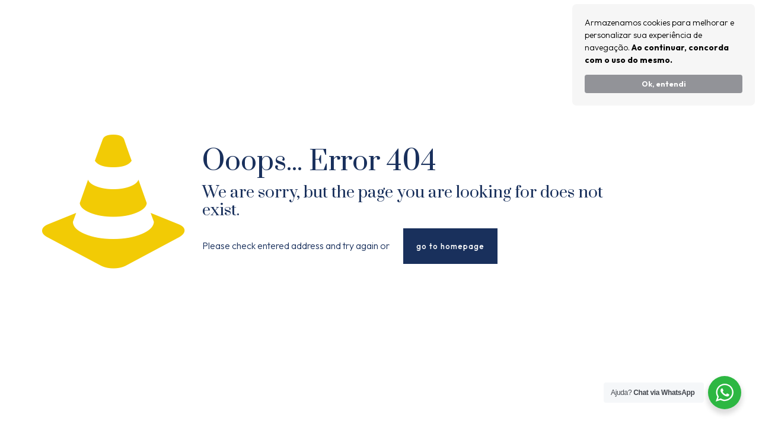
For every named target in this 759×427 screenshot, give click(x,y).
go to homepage (450, 246)
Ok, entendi (664, 83)
